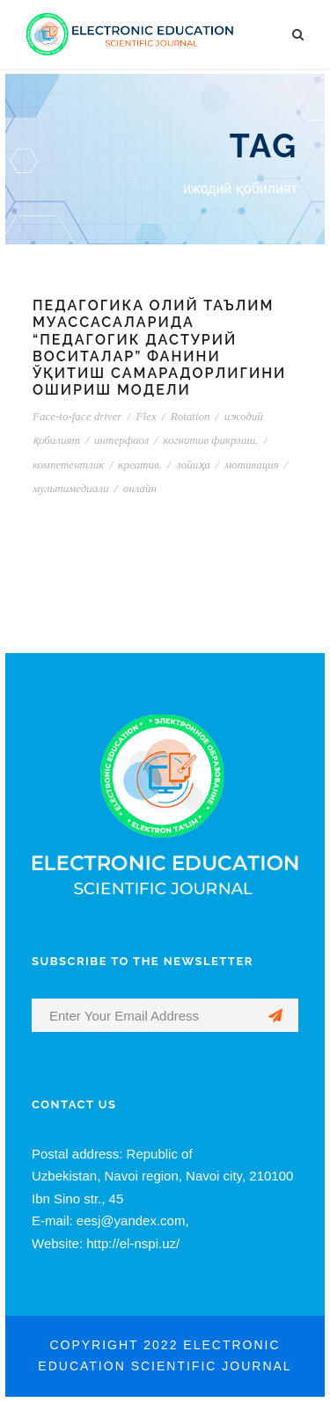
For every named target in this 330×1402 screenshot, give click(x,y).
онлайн (140, 488)
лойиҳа (193, 464)
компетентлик (68, 464)
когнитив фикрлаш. (210, 440)
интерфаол (121, 440)
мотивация (251, 464)
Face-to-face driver (77, 416)
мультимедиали (71, 488)
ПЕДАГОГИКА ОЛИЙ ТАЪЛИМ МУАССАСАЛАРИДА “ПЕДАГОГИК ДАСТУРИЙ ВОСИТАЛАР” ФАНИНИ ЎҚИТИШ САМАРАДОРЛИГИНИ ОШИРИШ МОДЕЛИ (159, 347)
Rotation (190, 416)
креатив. (139, 464)
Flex (146, 416)
